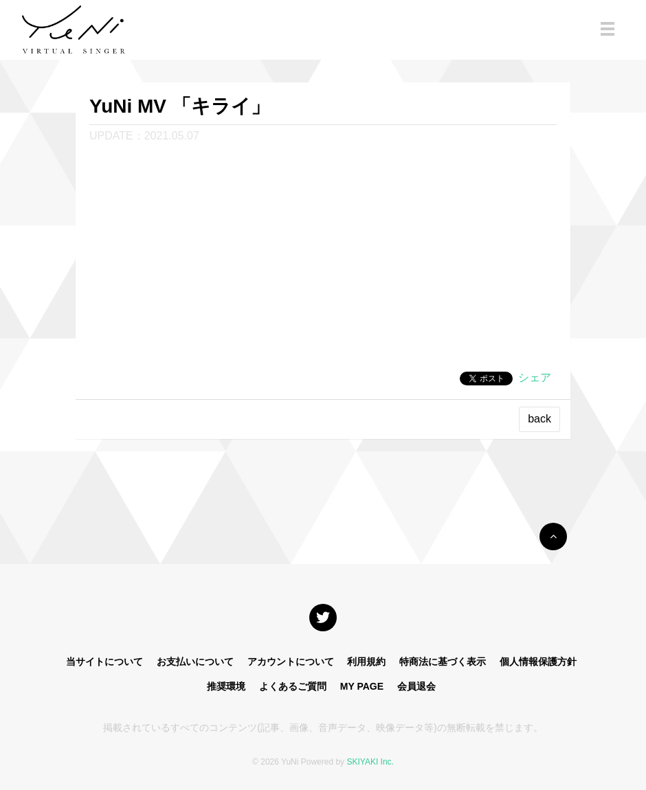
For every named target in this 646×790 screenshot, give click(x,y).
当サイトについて (104, 661)
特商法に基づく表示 (442, 661)
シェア (534, 377)
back (539, 419)
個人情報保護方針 (538, 661)
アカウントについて (290, 661)
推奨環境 (226, 686)
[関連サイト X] (323, 617)
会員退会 (416, 686)
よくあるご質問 (292, 686)
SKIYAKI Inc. (369, 762)
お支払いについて (195, 661)
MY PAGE (361, 686)
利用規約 (366, 661)
